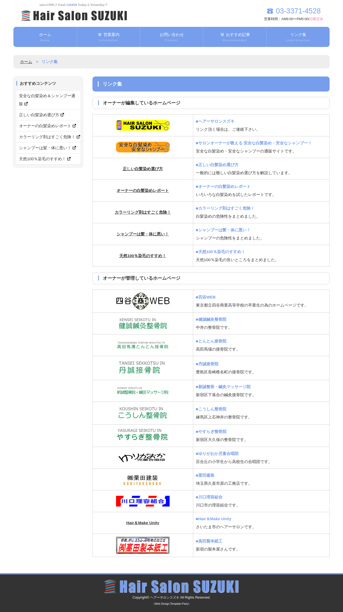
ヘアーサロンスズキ (164, 597)
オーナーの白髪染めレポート (143, 190)
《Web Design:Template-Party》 (171, 603)
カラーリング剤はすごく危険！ (143, 212)
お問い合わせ (171, 37)
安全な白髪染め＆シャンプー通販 (47, 99)
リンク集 (298, 37)
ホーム (45, 37)
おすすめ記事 (234, 37)
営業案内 (108, 37)
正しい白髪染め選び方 (143, 168)
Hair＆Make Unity (142, 522)
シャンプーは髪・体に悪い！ (143, 234)
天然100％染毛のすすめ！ (142, 255)
